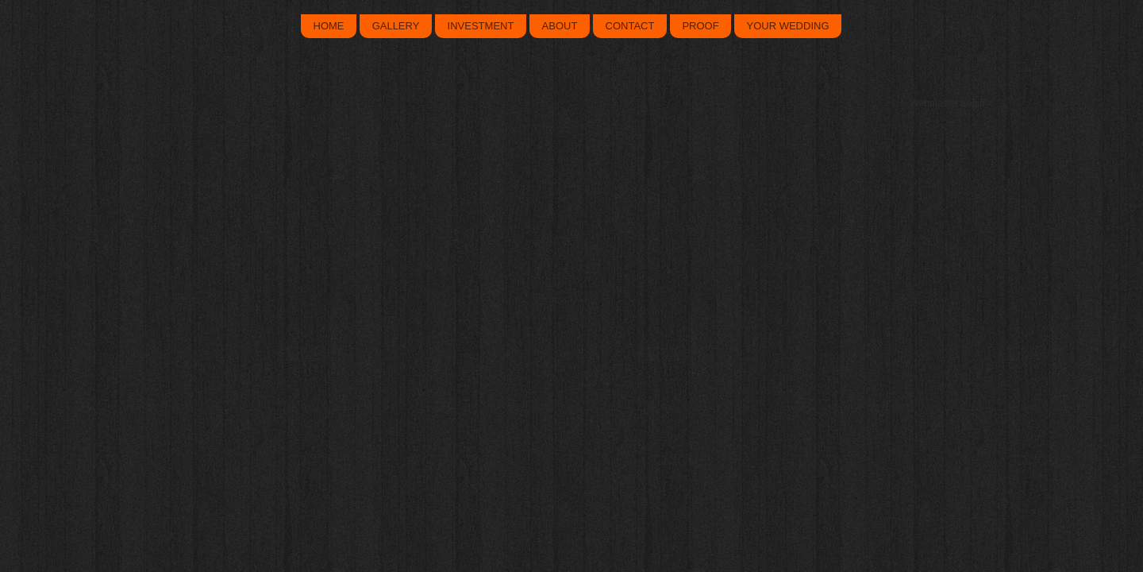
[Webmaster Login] (947, 104)
